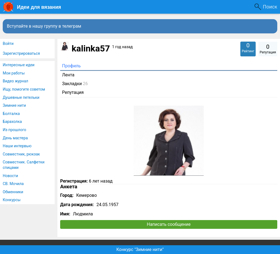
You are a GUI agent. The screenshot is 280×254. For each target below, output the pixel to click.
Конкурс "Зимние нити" (140, 249)
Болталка (11, 113)
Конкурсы (12, 200)
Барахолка (12, 121)
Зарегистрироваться (21, 53)
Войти (8, 43)
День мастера (15, 138)
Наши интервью (17, 146)
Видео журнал (15, 81)
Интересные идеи (18, 65)
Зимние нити (14, 105)
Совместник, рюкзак (21, 154)
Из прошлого (14, 130)
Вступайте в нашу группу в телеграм (44, 26)
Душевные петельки (21, 97)
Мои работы (14, 73)
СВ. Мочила (13, 183)
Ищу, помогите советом (24, 89)
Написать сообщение (169, 224)
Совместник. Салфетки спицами (24, 165)
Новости (10, 176)
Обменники (13, 192)
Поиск (270, 7)
